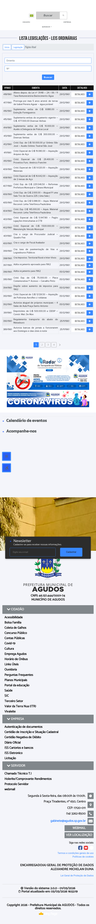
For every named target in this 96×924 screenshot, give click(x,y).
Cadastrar (71, 552)
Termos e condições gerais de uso (76, 853)
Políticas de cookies (83, 856)
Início (7, 47)
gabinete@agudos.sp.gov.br (68, 820)
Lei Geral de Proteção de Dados (77, 875)
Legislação (18, 47)
